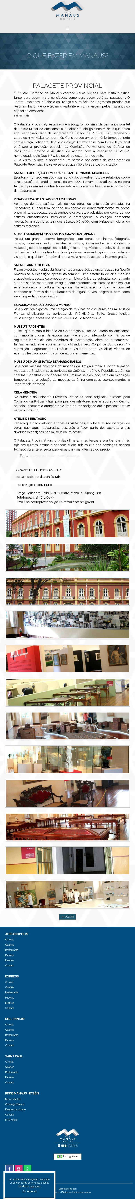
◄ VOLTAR (67, 916)
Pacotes (9, 955)
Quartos (9, 944)
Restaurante (11, 950)
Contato (9, 965)
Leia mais (35, 1186)
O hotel (9, 939)
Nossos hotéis (13, 1099)
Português (67, 1157)
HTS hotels (11, 1119)
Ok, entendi (30, 1191)
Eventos (9, 960)
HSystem (56, 1192)
